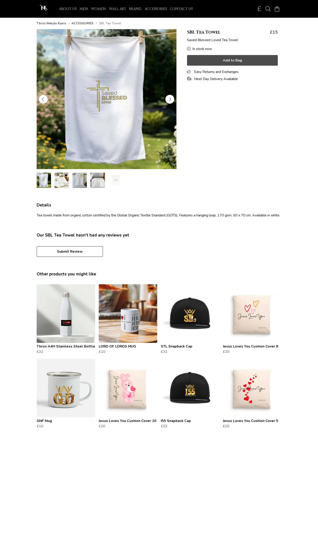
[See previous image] (43, 99)
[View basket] (277, 8)
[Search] (268, 8)
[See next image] (169, 99)
